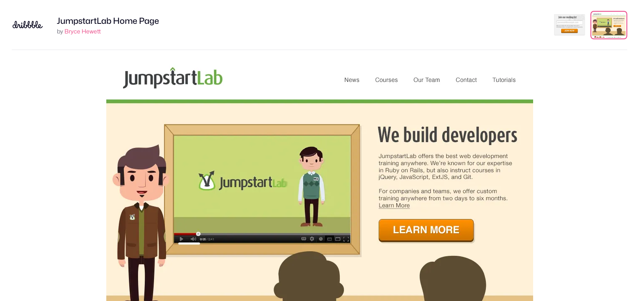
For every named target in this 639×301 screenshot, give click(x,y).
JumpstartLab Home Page (108, 21)
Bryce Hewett (82, 31)
